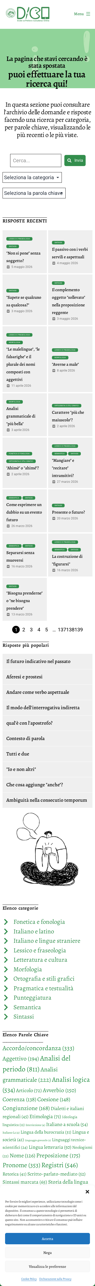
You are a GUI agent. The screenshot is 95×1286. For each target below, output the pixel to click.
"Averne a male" (65, 364)
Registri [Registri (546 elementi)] (59, 1164)
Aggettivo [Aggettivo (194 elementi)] (21, 1058)
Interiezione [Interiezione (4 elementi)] (35, 1125)
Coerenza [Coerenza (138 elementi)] (19, 1099)
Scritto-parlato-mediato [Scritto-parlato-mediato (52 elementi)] (56, 1173)
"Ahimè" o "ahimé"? (22, 468)
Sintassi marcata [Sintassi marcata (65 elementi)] (25, 1181)
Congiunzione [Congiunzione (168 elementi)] (26, 1108)
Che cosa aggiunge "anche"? (34, 784)
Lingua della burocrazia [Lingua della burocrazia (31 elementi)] (46, 1132)
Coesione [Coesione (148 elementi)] (53, 1099)
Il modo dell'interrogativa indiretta (43, 707)
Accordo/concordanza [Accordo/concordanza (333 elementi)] (38, 1048)
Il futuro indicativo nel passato (38, 661)
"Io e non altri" (21, 769)
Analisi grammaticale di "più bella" (20, 416)
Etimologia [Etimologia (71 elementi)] (45, 1116)
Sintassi (12, 246)
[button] (87, 1191)
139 (78, 630)
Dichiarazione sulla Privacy (55, 1278)
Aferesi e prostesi (24, 676)
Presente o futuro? (68, 512)
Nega (47, 1252)
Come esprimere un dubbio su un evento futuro (24, 512)
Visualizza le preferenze (47, 1266)
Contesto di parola (25, 738)
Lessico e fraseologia (19, 239)
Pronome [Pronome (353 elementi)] (21, 1165)
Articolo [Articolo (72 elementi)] (29, 1090)
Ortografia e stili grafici (66, 406)
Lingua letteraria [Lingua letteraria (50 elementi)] (50, 1147)
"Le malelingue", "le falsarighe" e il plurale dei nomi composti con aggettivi (23, 364)
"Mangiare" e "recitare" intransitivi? (63, 467)
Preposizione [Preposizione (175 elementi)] (58, 1155)
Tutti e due (17, 753)
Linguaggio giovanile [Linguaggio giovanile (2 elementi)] (38, 1140)
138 (70, 630)
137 (62, 630)
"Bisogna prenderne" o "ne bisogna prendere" (24, 600)
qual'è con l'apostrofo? (29, 723)
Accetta (47, 1238)
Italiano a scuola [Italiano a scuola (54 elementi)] (67, 1124)
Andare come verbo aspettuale (37, 692)
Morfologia (14, 342)
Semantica (59, 454)
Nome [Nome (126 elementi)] (22, 1155)
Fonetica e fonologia (19, 454)
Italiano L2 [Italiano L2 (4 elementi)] (11, 1133)
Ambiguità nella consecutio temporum (46, 800)
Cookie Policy (29, 1278)
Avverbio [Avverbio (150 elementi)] (59, 1090)
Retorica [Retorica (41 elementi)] (14, 1174)
